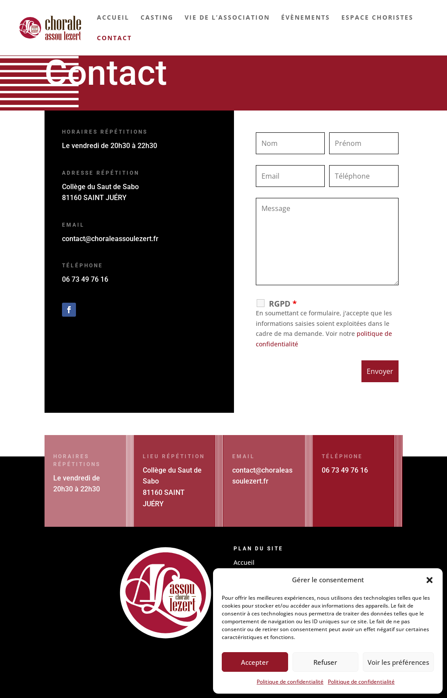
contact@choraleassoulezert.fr (110, 239)
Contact (114, 38)
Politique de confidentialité (290, 681)
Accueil (113, 17)
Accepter (254, 662)
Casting (157, 17)
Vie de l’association (227, 17)
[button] (429, 580)
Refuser (325, 662)
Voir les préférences (398, 662)
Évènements (305, 17)
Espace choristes (377, 17)
